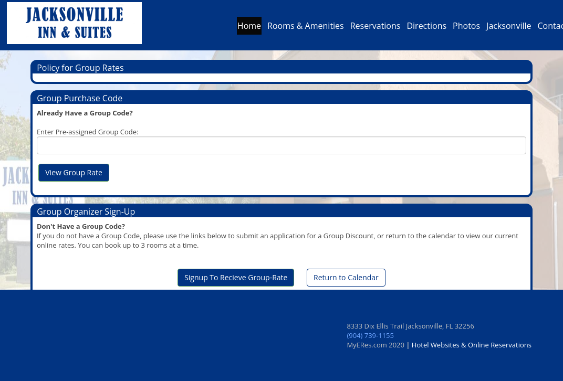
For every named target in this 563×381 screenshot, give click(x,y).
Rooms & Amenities (305, 28)
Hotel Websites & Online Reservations (471, 345)
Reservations (375, 28)
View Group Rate (73, 172)
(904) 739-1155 (370, 335)
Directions (426, 28)
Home (249, 28)
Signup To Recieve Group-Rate (235, 277)
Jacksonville (508, 28)
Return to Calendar (346, 277)
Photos (466, 28)
